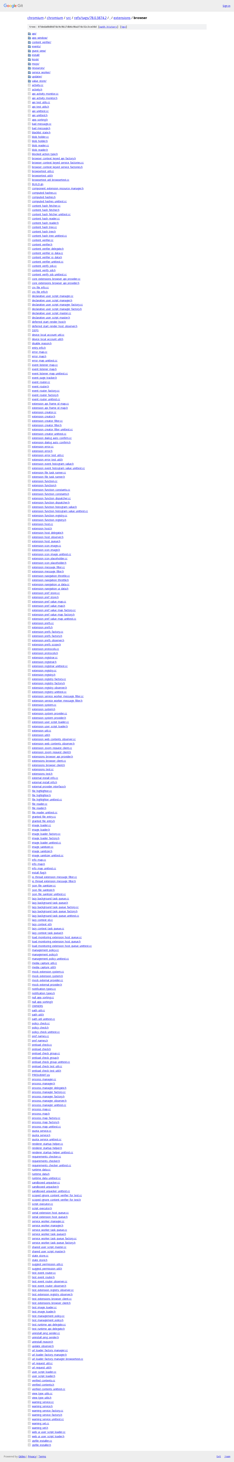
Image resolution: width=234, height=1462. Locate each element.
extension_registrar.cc (45, 657)
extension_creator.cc (44, 412)
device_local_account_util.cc (48, 334)
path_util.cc (38, 1010)
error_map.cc (39, 352)
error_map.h (39, 356)
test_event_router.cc (44, 1272)
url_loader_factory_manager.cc (50, 1350)
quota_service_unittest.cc (46, 1139)
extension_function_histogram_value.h (54, 507)
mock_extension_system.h (47, 976)
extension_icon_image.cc (46, 545)
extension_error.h (42, 451)
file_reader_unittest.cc (44, 812)
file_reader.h (39, 808)
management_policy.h (45, 954)
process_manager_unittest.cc (49, 1105)
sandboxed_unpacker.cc (46, 1182)
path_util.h (38, 1014)
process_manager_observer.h (49, 1100)
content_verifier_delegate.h (48, 248)
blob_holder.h (40, 141)
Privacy (32, 1456)
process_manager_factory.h (48, 1096)
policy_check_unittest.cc (46, 1032)
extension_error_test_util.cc (48, 455)
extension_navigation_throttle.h (50, 580)
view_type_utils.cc (42, 1393)
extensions (122, 18)
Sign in (226, 5)
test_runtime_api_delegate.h (48, 1328)
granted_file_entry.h (43, 821)
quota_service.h (41, 1135)
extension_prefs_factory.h (47, 636)
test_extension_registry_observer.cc (53, 1290)
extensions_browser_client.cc (49, 760)
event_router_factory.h (45, 395)
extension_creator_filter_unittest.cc (52, 429)
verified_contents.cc (43, 1380)
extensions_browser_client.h (48, 765)
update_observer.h (43, 1346)
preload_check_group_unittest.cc (51, 1062)
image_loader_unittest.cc (46, 842)
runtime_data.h (41, 1174)
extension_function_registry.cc (49, 515)
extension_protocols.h (45, 653)
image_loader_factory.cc (46, 834)
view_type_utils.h (41, 1397)
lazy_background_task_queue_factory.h (55, 911)
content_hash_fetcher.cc (46, 205)
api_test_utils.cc (41, 102)
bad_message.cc (41, 124)
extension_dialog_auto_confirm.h (51, 442)
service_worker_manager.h (47, 1225)
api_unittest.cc (40, 111)
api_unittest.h (40, 115)
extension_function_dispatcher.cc (51, 498)
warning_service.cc (43, 1402)
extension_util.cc (41, 730)
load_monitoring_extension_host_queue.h (56, 941)
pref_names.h (40, 1040)
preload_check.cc (42, 1044)
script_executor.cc (42, 1204)
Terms (42, 1456)
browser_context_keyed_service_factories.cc (58, 162)
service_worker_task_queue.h (49, 1234)
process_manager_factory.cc (49, 1092)
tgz (123, 26)
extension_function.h (44, 485)
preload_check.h (41, 1049)
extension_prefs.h (42, 627)
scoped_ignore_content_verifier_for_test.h (56, 1199)
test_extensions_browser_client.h (51, 1303)
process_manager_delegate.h (49, 1088)
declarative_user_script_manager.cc (52, 296)
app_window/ (40, 37)
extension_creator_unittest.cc (49, 433)
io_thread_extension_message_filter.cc (54, 877)
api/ (34, 33)
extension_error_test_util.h (47, 459)
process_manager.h (43, 1083)
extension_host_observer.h (47, 537)
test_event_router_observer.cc (49, 1281)
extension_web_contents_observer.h (53, 743)
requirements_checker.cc (46, 1156)
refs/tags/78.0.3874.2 (90, 18)
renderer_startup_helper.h (47, 1148)
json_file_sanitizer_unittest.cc (49, 894)
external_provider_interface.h (49, 786)
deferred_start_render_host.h (49, 321)
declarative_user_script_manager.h (52, 300)
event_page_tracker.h (44, 377)
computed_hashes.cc (44, 192)
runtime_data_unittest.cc (46, 1178)
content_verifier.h (42, 244)
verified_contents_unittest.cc (48, 1389)
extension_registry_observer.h (49, 687)
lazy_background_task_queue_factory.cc (55, 907)
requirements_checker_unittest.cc (51, 1165)
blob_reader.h (40, 149)
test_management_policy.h (47, 1320)
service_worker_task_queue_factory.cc (54, 1238)
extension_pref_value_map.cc (49, 601)
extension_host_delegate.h (47, 532)
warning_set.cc (40, 1423)
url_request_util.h (42, 1367)
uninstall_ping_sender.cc (46, 1333)
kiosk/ (35, 59)
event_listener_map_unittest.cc (50, 373)
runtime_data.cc (41, 1169)
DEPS (35, 330)
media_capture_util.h (44, 967)
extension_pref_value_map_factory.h (53, 614)
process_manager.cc (44, 1079)
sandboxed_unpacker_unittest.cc (51, 1191)
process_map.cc (41, 1109)
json (227, 1456)
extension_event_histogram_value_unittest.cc (58, 468)
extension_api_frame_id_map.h (50, 408)
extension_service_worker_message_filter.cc (58, 696)
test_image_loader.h (44, 1311)
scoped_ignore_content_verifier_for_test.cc (57, 1195)
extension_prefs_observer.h (48, 640)
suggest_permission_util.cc (47, 1264)
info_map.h (38, 864)
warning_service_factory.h (47, 1414)
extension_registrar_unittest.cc (50, 666)
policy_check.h (40, 1027)
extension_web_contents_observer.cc (54, 739)
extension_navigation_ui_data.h (50, 588)
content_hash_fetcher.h (45, 210)
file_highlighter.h (41, 795)
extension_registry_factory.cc (49, 679)
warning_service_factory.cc (47, 1410)
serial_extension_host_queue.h (50, 1217)
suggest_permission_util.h (47, 1268)
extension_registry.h (43, 674)
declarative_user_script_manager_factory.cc (57, 304)
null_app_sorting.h (42, 1001)
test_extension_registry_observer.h (52, 1294)
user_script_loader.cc (44, 1372)
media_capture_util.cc (44, 963)
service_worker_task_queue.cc (49, 1230)
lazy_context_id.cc (42, 920)
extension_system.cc (44, 705)
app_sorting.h (40, 119)
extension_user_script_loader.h (50, 726)
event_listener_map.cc (45, 365)
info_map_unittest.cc (44, 868)
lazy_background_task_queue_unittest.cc (55, 915)
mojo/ (35, 63)
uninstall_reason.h (42, 1341)
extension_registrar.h (44, 662)
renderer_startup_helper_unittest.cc (52, 1152)
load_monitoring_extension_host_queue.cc (57, 937)
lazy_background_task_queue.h (50, 902)
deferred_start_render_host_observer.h (54, 326)
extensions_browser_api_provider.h (52, 756)
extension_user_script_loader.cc (50, 722)
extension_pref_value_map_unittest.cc (54, 618)
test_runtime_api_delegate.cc (49, 1324)
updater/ (37, 76)
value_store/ (39, 81)
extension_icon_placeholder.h (49, 563)
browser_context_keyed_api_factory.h (54, 158)
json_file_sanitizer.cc (44, 885)
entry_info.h (39, 347)
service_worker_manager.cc (48, 1221)
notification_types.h (43, 993)
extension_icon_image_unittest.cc (51, 554)
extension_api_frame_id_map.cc (50, 403)
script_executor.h (42, 1208)
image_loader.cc (41, 825)
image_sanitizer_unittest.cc (47, 855)
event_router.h (40, 386)
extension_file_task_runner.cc (49, 472)
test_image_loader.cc (44, 1307)
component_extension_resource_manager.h (58, 188)
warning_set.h (40, 1427)
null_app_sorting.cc (43, 997)
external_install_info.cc (45, 778)
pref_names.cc (40, 1036)
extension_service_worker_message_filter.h (57, 700)
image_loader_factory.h (45, 838)
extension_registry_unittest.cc (49, 692)
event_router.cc (41, 382)
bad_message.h (41, 128)
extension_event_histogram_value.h (53, 463)
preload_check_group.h (45, 1057)
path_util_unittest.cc (43, 1019)
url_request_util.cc (42, 1363)
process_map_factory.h (45, 1122)
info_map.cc (39, 859)
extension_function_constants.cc (51, 489)
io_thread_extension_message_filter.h (54, 881)
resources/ (38, 68)
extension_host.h (42, 528)
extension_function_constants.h (50, 494)
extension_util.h (41, 735)
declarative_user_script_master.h (51, 317)
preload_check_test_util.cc (47, 1066)
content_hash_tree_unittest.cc (49, 235)
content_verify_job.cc (44, 266)
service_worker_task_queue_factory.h (54, 1242)
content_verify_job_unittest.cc (49, 274)
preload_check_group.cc (46, 1053)
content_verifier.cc (42, 240)
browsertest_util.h (42, 175)
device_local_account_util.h (47, 339)
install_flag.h (39, 872)
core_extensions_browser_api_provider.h (55, 283)
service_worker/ (41, 72)
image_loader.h (41, 829)
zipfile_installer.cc (42, 1440)
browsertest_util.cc (43, 171)
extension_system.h (43, 709)
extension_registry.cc (44, 670)
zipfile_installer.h (41, 1445)
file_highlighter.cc (42, 791)
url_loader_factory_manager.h (49, 1354)
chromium (35, 18)
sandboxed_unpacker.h (45, 1186)
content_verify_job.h (44, 270)
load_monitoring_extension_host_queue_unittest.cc (62, 946)
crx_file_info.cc (40, 287)
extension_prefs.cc (43, 623)
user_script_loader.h (43, 1376)
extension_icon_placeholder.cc (49, 558)
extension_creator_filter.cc (47, 421)
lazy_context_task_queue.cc (48, 928)
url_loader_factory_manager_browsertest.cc (57, 1359)
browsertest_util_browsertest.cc (50, 179)
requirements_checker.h (46, 1161)
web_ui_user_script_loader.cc (48, 1432)
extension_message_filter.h (48, 571)
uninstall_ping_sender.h (45, 1337)
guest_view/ (39, 50)
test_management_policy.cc (48, 1316)
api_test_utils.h (40, 106)
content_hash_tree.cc (44, 227)
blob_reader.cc (40, 145)
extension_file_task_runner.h (48, 476)
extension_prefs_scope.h (46, 644)
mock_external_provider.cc (47, 980)
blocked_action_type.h (45, 154)
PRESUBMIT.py (41, 1075)
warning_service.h (42, 1406)
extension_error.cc (43, 446)
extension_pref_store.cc (46, 593)
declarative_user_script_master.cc (51, 313)
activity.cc (37, 85)
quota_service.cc (41, 1131)
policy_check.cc (41, 1023)
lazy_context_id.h (42, 924)
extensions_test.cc (43, 769)
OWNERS (37, 1006)
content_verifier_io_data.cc (47, 253)
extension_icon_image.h (46, 550)
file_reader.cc (39, 804)
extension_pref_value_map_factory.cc (54, 610)
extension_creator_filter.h (47, 425)
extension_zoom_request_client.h (51, 752)
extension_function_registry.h (49, 520)
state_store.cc (40, 1255)
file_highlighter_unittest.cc (47, 799)
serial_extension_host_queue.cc (50, 1212)
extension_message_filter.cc (48, 567)
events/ (36, 46)
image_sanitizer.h (42, 851)
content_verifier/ (41, 42)
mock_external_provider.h (47, 984)
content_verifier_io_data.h (47, 257)
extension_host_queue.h (46, 541)
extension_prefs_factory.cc (47, 631)
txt (218, 1456)
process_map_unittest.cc (46, 1126)
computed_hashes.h (44, 197)
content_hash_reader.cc (46, 218)
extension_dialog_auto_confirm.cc (52, 438)
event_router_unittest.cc (46, 399)
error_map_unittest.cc (44, 360)
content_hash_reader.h (45, 223)
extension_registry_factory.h (48, 683)
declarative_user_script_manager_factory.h (57, 309)
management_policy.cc (45, 950)
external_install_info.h (44, 782)
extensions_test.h (42, 773)
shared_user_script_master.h (48, 1251)
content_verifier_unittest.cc (47, 261)
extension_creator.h (43, 416)
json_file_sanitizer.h (43, 890)
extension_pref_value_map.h (48, 605)
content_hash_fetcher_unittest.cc (51, 214)
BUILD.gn (37, 184)
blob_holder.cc (40, 137)
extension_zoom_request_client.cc (52, 748)
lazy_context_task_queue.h (47, 933)
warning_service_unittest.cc (48, 1419)
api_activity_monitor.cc (45, 93)
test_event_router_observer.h (49, 1285)
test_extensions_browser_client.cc (52, 1298)
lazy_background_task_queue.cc (50, 898)
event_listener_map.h (44, 369)
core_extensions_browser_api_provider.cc (56, 279)
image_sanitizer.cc (42, 847)
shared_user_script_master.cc (49, 1247)
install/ (36, 55)
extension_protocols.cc (45, 649)
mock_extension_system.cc (48, 971)
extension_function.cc (44, 481)
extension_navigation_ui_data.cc (50, 584)
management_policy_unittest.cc (50, 958)
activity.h (37, 89)
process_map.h (41, 1113)
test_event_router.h (43, 1277)
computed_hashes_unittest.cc (49, 201)
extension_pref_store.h (45, 597)
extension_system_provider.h (49, 717)
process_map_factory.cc (46, 1118)
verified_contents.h (43, 1384)
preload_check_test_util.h (46, 1070)
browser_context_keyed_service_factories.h (57, 167)
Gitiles (22, 1456)
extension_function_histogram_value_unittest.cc (60, 511)
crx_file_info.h (40, 291)
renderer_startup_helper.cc (47, 1143)
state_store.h (39, 1260)
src (68, 18)
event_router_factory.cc (46, 390)
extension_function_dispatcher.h (51, 502)
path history (108, 26)
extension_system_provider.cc (49, 713)
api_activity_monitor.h (44, 98)
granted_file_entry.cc (44, 816)
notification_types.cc (44, 989)
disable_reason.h (42, 343)
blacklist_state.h (41, 132)
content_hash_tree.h (44, 231)
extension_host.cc (42, 524)
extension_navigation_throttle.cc (51, 575)
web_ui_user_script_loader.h (48, 1436)
